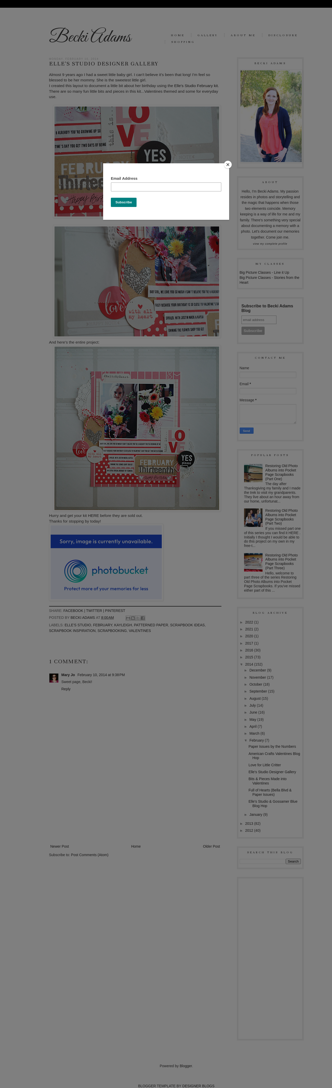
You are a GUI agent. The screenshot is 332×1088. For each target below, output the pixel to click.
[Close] (228, 164)
